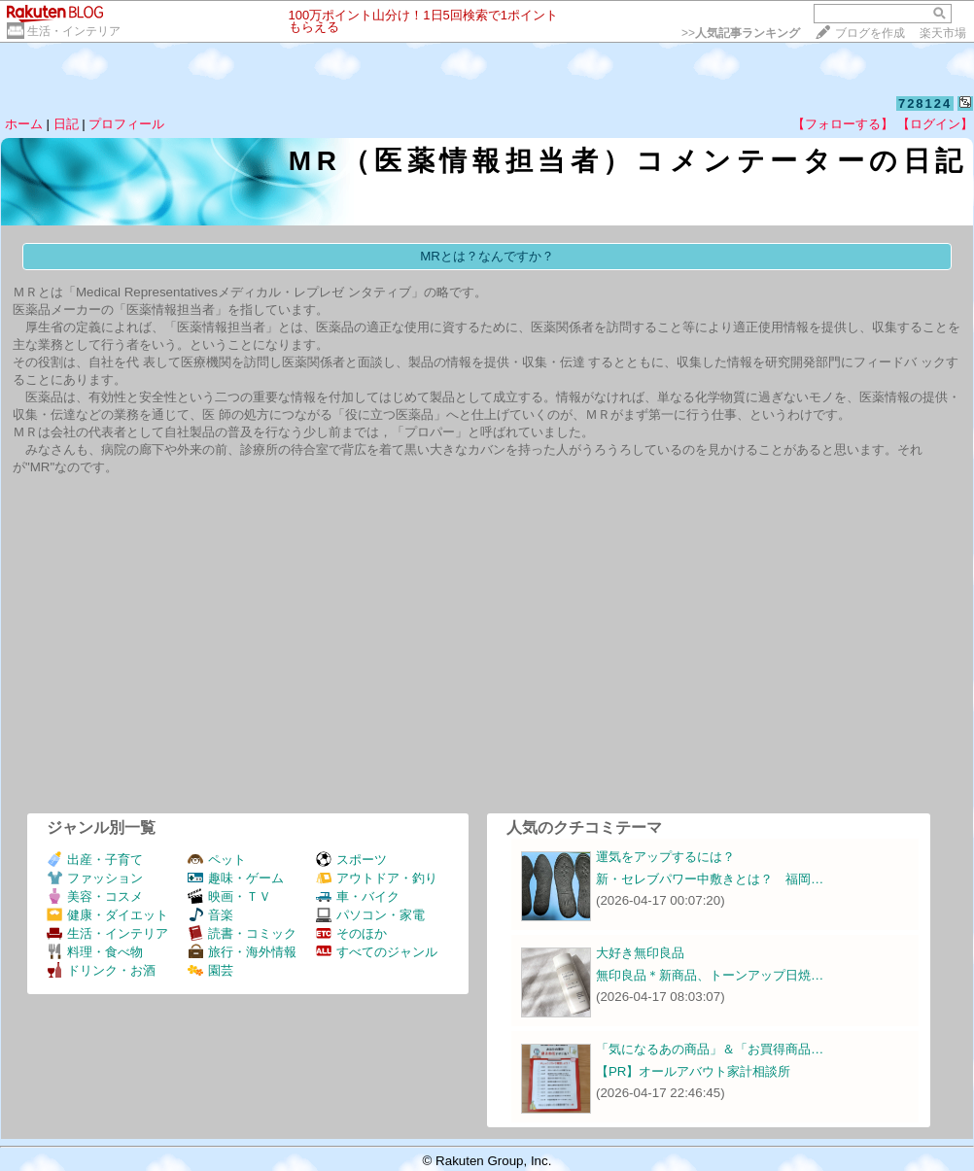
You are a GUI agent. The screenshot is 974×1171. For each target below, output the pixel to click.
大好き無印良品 (640, 953)
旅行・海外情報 (242, 952)
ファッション (95, 878)
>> (740, 33)
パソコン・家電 (370, 915)
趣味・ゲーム (236, 878)
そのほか (351, 933)
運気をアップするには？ (665, 856)
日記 (66, 124)
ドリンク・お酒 (101, 970)
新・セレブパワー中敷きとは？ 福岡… (709, 879)
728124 (925, 103)
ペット (217, 859)
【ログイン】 (935, 124)
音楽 (210, 915)
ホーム (24, 124)
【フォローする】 (842, 124)
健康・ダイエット (107, 915)
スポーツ (351, 859)
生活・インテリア (74, 31)
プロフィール (126, 124)
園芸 (210, 970)
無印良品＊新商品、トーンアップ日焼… (709, 975)
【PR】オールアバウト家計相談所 (693, 1071)
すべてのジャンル (376, 952)
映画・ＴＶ (229, 896)
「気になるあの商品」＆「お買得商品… (709, 1049)
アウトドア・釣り (376, 878)
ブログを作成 (870, 33)
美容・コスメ (95, 896)
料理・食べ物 (95, 952)
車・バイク (358, 896)
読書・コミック (242, 933)
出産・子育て (95, 859)
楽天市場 (943, 33)
